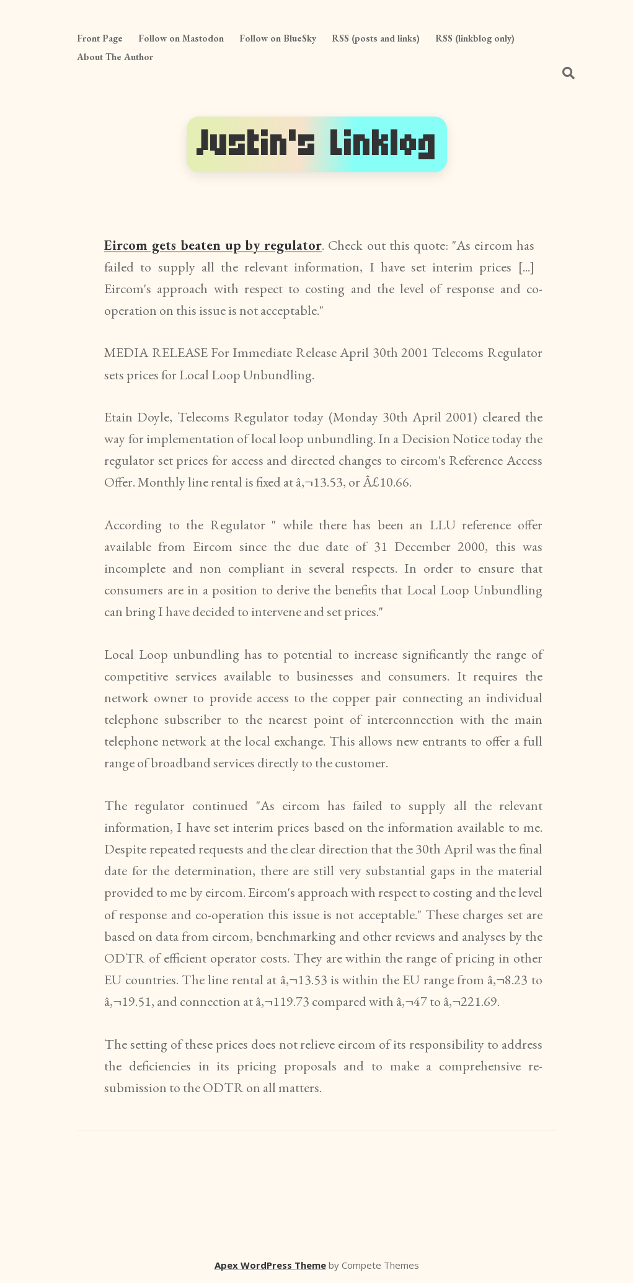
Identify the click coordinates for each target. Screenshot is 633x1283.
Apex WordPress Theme (270, 1265)
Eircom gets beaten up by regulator (213, 245)
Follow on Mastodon (181, 38)
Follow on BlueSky (277, 38)
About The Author (115, 57)
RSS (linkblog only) (475, 38)
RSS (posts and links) (376, 38)
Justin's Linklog (317, 144)
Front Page (100, 38)
